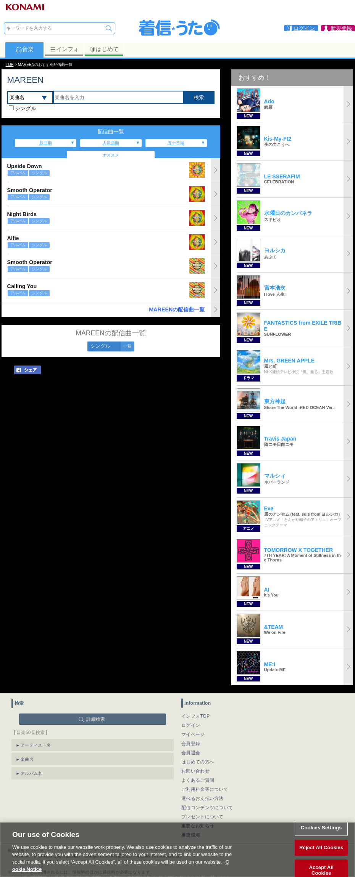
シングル (25, 108)
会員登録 (190, 743)
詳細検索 (95, 719)
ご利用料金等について (204, 789)
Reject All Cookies (321, 852)
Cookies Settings (321, 833)
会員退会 (190, 752)
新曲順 (45, 143)
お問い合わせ (195, 771)
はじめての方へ (197, 762)
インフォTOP (195, 716)
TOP (9, 65)
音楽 (25, 49)
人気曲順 (110, 143)
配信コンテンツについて (207, 807)
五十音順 (176, 143)
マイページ (193, 734)
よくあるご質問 (197, 780)
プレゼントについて (202, 816)
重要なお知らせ (197, 826)
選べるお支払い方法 (202, 798)
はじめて (104, 49)
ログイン (190, 725)
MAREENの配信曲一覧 (177, 309)
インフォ (64, 49)
